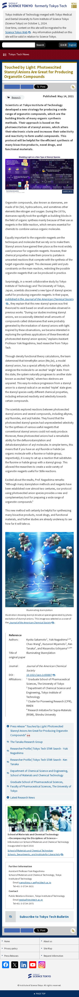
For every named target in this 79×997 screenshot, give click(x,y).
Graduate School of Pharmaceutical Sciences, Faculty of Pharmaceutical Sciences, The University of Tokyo (40, 786)
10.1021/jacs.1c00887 (39, 674)
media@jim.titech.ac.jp (31, 899)
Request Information (53, 955)
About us (48, 941)
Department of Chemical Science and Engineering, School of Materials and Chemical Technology (39, 773)
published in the (39, 299)
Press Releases (11, 955)
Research (16, 97)
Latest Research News (22, 797)
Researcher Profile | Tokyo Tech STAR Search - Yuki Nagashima (39, 751)
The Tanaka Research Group (26, 741)
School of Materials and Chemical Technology (30, 850)
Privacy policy (10, 948)
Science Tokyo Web (16, 32)
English (72, 44)
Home (7, 941)
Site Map (48, 948)
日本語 (63, 44)
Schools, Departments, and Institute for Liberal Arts (34, 854)
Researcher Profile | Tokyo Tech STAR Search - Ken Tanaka (38, 762)
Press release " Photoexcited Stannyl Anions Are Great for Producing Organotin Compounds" (39, 730)
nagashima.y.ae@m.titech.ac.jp (35, 882)
